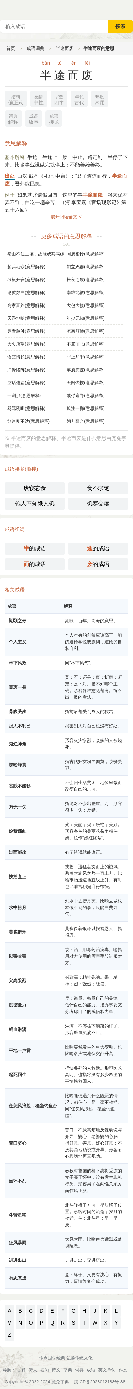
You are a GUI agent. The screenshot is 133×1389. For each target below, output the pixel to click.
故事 (34, 118)
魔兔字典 (60, 1381)
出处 (10, 176)
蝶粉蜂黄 (17, 764)
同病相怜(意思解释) (85, 253)
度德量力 (17, 1004)
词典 (79, 1369)
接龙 (54, 118)
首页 (10, 48)
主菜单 (128, 9)
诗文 (56, 1369)
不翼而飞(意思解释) (85, 343)
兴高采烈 (17, 980)
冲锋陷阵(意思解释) (26, 369)
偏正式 (15, 99)
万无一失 (17, 806)
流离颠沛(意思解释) (85, 331)
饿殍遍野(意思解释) (85, 395)
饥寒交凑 (98, 503)
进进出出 (17, 1260)
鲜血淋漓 (17, 1029)
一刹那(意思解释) (24, 395)
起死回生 (17, 1074)
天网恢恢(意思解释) (85, 382)
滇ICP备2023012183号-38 (99, 1381)
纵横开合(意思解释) (26, 279)
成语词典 (35, 48)
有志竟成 (17, 1278)
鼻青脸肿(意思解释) (26, 331)
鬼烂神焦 (17, 743)
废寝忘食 (35, 488)
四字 (59, 99)
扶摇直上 (17, 876)
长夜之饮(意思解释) (85, 279)
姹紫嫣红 (17, 831)
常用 (100, 99)
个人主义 (17, 641)
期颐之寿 (17, 620)
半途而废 (64, 48)
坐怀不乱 (17, 1180)
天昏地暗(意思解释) (26, 318)
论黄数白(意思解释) (26, 292)
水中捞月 (17, 907)
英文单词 (107, 1369)
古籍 (21, 1369)
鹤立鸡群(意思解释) (85, 266)
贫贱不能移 (20, 785)
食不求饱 (98, 488)
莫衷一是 (17, 687)
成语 (91, 1369)
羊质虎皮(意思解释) (85, 369)
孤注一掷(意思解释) (85, 408)
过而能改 (17, 852)
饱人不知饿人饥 (35, 503)
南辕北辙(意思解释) (85, 292)
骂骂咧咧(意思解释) (26, 408)
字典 (67, 1369)
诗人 (33, 1369)
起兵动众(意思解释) (26, 266)
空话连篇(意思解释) (26, 382)
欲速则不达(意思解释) (28, 421)
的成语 (35, 548)
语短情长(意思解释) (26, 356)
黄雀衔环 (17, 931)
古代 (79, 99)
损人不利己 (20, 725)
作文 (123, 1369)
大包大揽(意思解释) (85, 305)
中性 (39, 99)
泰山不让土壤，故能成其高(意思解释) (35, 253)
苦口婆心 (17, 1143)
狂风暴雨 (17, 1242)
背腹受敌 (17, 711)
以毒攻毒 (17, 956)
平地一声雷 (20, 1050)
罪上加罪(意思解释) (85, 356)
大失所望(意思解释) (26, 343)
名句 (44, 1369)
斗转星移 (17, 1214)
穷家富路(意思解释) (26, 305)
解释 (13, 118)
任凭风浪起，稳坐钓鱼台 (33, 1105)
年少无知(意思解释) (85, 318)
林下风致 (17, 662)
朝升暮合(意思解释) (85, 421)
